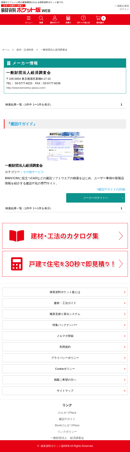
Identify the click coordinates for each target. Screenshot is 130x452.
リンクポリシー (67, 431)
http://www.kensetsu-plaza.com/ (25, 87)
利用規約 (65, 346)
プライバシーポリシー (65, 357)
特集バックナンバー (65, 325)
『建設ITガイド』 (22, 124)
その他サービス (33, 172)
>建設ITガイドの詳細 (111, 189)
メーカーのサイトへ (95, 197)
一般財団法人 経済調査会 (67, 438)
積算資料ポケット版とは (65, 292)
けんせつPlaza (67, 412)
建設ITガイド (67, 419)
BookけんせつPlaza (67, 425)
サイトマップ (65, 390)
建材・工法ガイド (65, 303)
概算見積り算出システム (65, 314)
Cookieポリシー (65, 368)
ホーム (5, 49)
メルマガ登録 (65, 335)
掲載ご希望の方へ (65, 379)
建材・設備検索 (24, 49)
